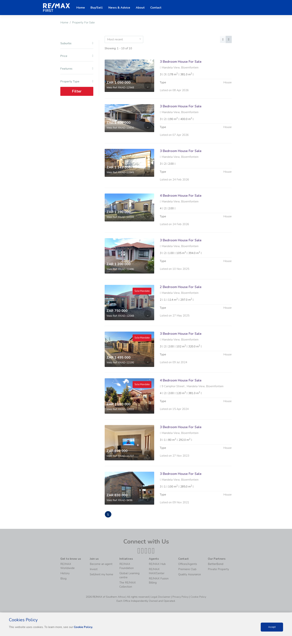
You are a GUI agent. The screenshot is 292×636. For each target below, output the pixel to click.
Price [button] (76, 56)
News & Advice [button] (119, 8)
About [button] (140, 8)
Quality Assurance (189, 575)
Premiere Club (187, 569)
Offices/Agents (187, 564)
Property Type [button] (76, 81)
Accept (272, 627)
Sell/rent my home (101, 575)
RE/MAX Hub (157, 564)
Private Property (218, 569)
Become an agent (101, 564)
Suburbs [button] (76, 43)
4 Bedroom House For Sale (180, 213)
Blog (63, 579)
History (65, 574)
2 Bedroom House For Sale (180, 305)
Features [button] (76, 69)
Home (64, 22)
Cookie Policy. (84, 627)
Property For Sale (83, 22)
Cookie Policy (198, 597)
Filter (77, 91)
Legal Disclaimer (160, 597)
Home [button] (80, 8)
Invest (94, 569)
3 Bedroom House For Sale (180, 61)
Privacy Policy (180, 597)
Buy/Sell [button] (97, 8)
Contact (155, 8)
